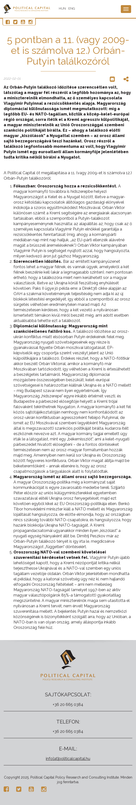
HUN (62, 8)
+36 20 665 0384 (68, 704)
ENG (71, 8)
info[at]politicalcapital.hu (68, 758)
